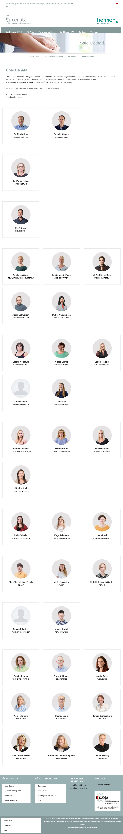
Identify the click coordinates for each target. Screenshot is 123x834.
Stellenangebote (87, 57)
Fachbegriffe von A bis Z (47, 796)
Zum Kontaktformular (103, 784)
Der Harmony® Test (14, 32)
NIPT (31, 82)
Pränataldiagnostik (20, 82)
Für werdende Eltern (47, 32)
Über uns (94, 32)
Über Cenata (34, 57)
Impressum (8, 825)
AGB (5, 830)
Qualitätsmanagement (53, 57)
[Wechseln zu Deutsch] (116, 3)
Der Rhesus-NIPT (67, 32)
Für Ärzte (30, 32)
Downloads (42, 786)
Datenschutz (8, 821)
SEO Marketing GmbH (90, 827)
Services (82, 32)
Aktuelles (72, 57)
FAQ (39, 800)
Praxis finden (42, 791)
